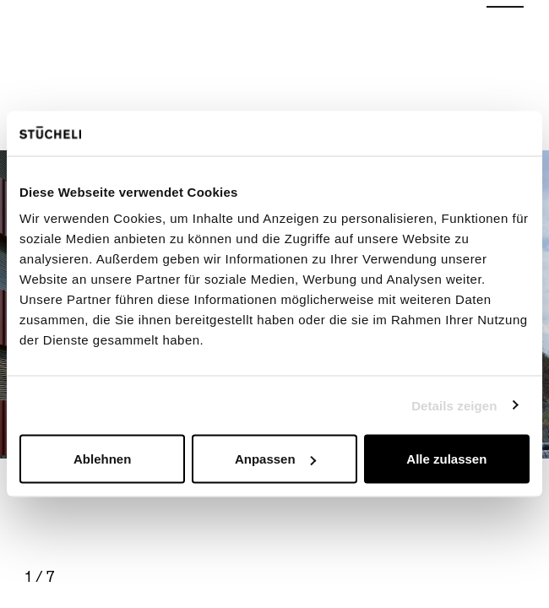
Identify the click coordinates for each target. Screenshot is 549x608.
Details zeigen (454, 405)
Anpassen (275, 459)
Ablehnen (102, 459)
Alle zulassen (446, 459)
